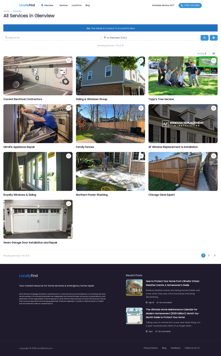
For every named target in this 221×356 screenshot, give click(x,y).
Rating (201, 53)
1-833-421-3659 (190, 5)
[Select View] (214, 53)
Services (63, 5)
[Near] (151, 38)
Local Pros (76, 5)
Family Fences (85, 147)
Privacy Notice (151, 348)
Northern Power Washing (92, 195)
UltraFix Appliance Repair (19, 147)
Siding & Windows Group (91, 99)
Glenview (48, 5)
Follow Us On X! (192, 348)
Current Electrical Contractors (22, 99)
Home (6, 11)
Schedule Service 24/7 (163, 5)
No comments (164, 302)
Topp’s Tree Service (161, 99)
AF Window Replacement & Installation (173, 147)
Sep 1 (149, 331)
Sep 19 (150, 302)
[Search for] (52, 38)
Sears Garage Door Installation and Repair (30, 242)
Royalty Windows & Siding (19, 195)
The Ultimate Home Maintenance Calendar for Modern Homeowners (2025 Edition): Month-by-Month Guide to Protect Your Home (172, 313)
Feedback (175, 348)
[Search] (204, 38)
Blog (88, 5)
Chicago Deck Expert (161, 195)
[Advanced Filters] (214, 38)
